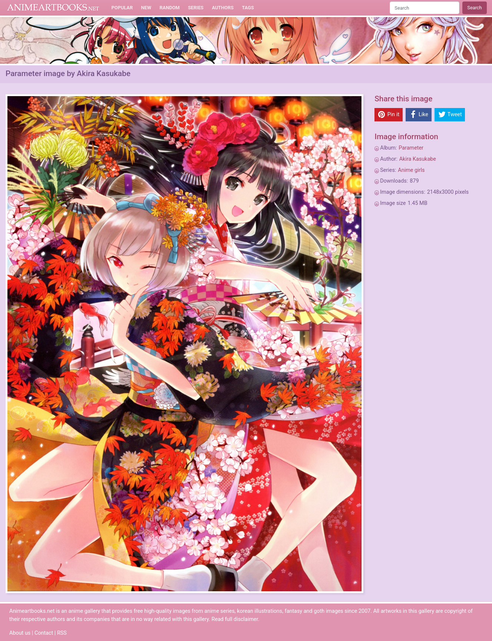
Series (196, 7)
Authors (223, 7)
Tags (248, 7)
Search (474, 7)
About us (19, 633)
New (146, 7)
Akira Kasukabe (417, 159)
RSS (62, 633)
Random (169, 7)
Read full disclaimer (235, 619)
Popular (122, 7)
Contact (43, 633)
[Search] (424, 7)
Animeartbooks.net (53, 8)
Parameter (411, 148)
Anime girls (411, 170)
